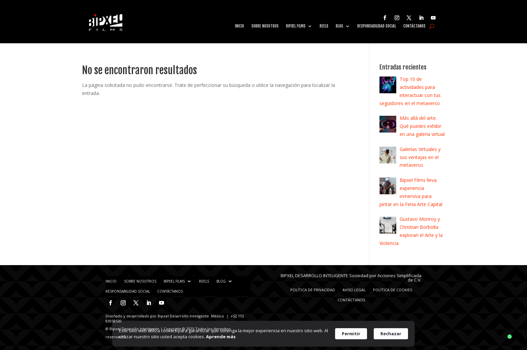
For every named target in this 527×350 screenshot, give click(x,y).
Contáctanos (414, 26)
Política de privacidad (312, 289)
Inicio (239, 26)
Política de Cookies (392, 289)
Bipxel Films (296, 26)
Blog (339, 26)
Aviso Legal (354, 289)
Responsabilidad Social (376, 26)
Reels (324, 26)
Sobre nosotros (265, 26)
